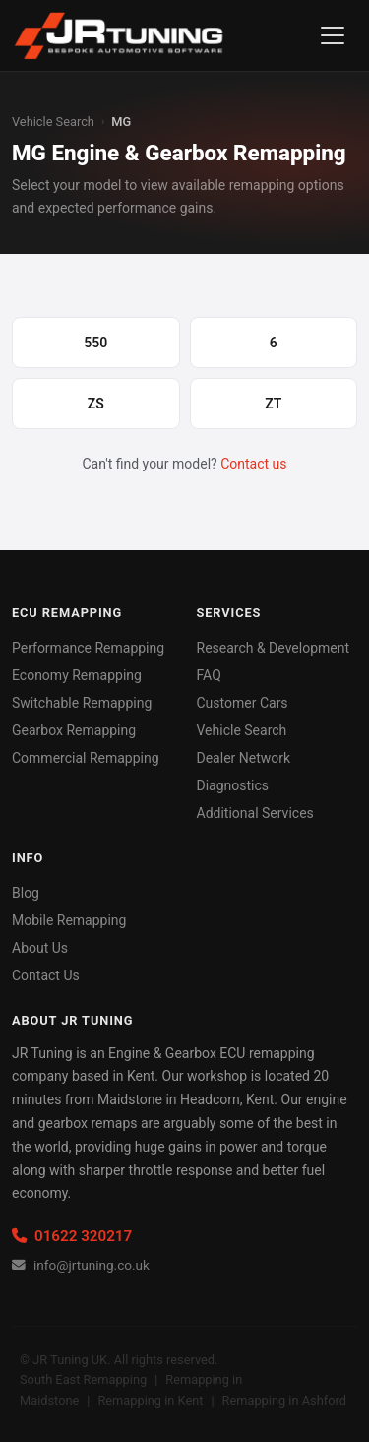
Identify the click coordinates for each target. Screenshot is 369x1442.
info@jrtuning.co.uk (81, 1265)
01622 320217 (72, 1236)
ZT (273, 403)
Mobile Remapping (69, 920)
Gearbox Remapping (74, 730)
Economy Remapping (77, 675)
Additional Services (255, 813)
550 (95, 342)
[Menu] (332, 35)
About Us (40, 948)
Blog (25, 893)
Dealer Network (244, 758)
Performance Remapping (88, 648)
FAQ (209, 675)
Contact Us (46, 975)
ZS (96, 403)
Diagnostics (233, 785)
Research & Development (273, 648)
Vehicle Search (53, 121)
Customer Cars (242, 703)
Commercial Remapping (85, 758)
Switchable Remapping (82, 703)
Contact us (253, 463)
